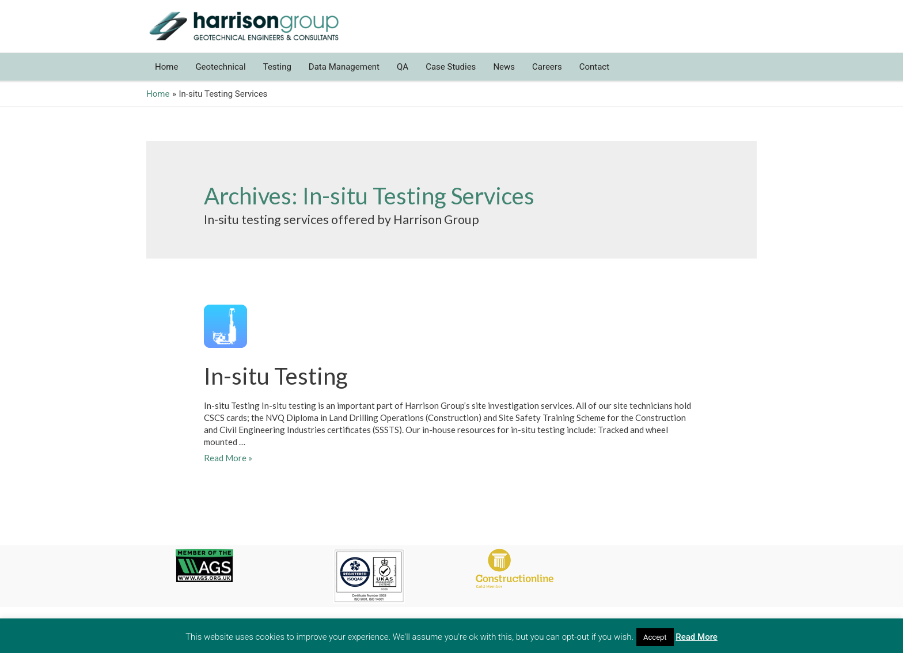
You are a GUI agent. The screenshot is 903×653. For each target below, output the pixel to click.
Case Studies (451, 67)
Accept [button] (655, 637)
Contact (594, 67)
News (504, 67)
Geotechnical (220, 67)
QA (402, 67)
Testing (277, 67)
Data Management (344, 67)
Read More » (228, 458)
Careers (547, 67)
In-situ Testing (276, 376)
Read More (697, 637)
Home (166, 67)
